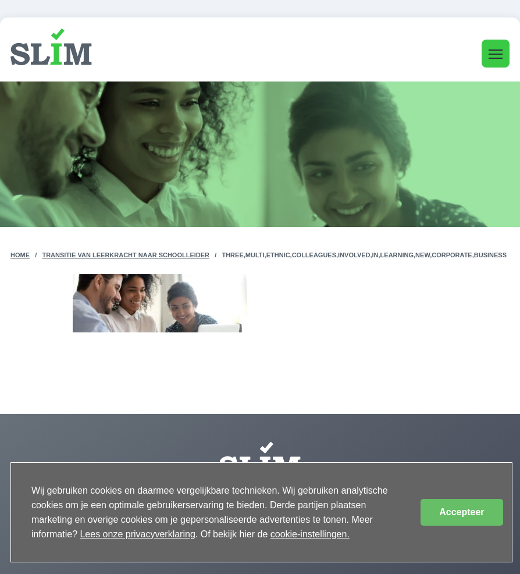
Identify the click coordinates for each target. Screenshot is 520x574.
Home (20, 254)
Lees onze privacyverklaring (137, 534)
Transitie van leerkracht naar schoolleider (125, 254)
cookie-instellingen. (310, 534)
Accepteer (461, 512)
